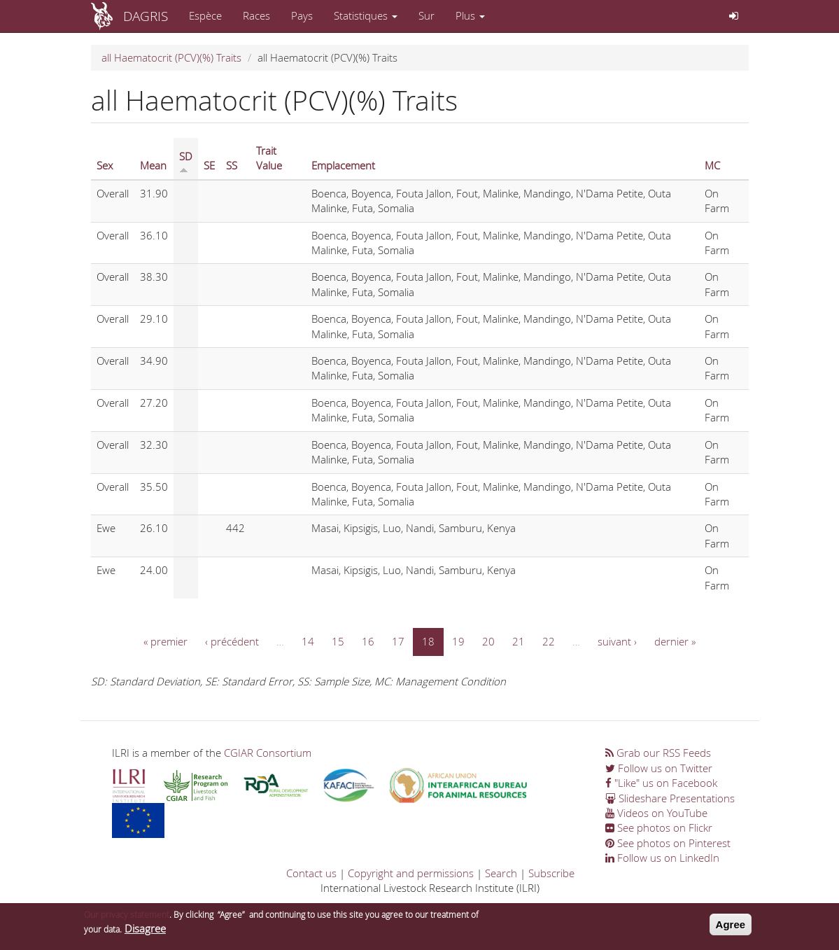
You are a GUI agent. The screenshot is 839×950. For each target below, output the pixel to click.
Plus (470, 15)
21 (518, 641)
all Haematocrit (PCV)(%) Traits (171, 57)
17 (398, 641)
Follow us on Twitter (658, 768)
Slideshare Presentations (670, 798)
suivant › (617, 641)
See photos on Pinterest (668, 843)
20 (488, 641)
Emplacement (343, 165)
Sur (426, 15)
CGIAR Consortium (267, 753)
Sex (105, 165)
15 (338, 641)
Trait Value (269, 158)
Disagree (145, 932)
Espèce (205, 15)
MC (712, 165)
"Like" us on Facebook (661, 783)
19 (458, 641)
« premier (165, 641)
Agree (731, 928)
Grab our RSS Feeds (658, 753)
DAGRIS (145, 16)
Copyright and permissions (411, 873)
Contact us (311, 873)
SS (231, 165)
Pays (302, 15)
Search (501, 873)
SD (185, 161)
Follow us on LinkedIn (662, 858)
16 (368, 641)
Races (256, 15)
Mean (153, 165)
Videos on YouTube (656, 813)
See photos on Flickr (658, 827)
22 (548, 641)
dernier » (675, 641)
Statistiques (365, 15)
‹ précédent (232, 641)
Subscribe (551, 873)
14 (308, 641)
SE (209, 165)
